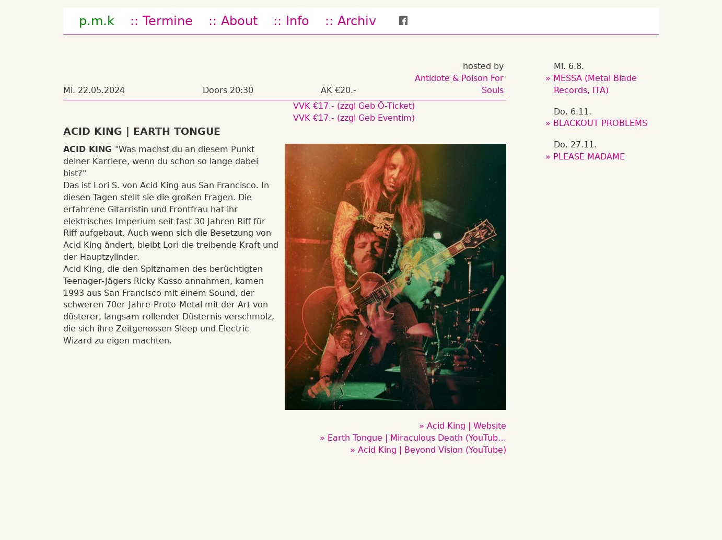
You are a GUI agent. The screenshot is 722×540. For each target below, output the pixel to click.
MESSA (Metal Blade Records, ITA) (595, 84)
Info (297, 21)
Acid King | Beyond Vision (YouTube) (432, 450)
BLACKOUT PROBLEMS (600, 123)
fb (410, 21)
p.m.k (96, 21)
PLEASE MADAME (589, 157)
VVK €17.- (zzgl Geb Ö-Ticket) (354, 106)
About (239, 21)
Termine (168, 21)
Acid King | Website (466, 426)
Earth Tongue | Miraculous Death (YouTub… (417, 438)
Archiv (356, 21)
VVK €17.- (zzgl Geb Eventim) (354, 118)
